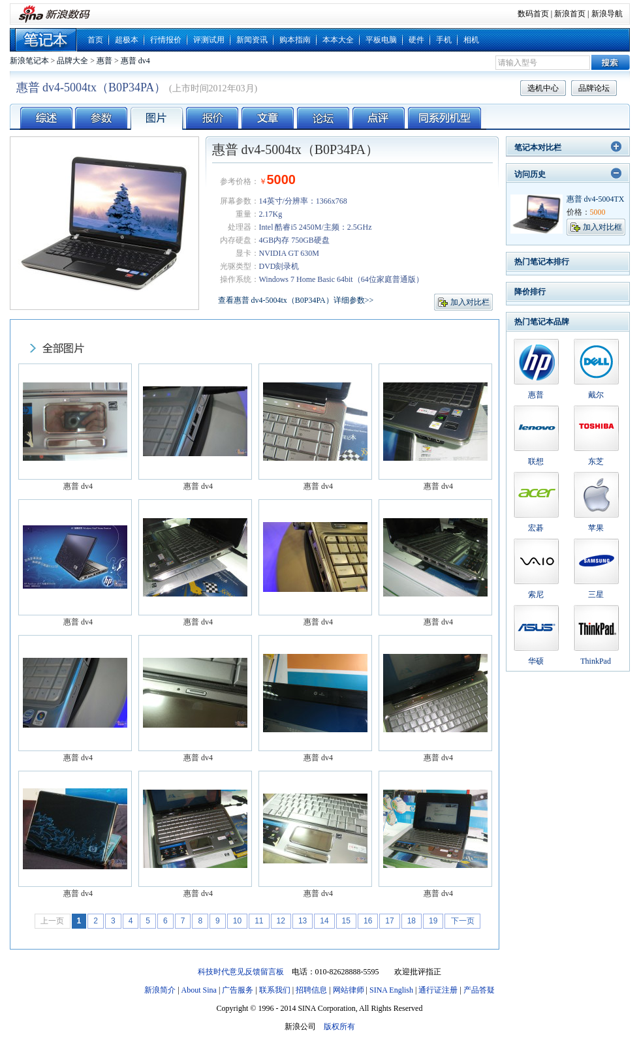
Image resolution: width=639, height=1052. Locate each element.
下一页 (463, 920)
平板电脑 (381, 39)
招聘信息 (311, 990)
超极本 (126, 39)
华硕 (536, 661)
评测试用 (209, 39)
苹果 (596, 528)
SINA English (391, 990)
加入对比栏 (470, 302)
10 (237, 920)
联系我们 (274, 990)
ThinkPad (595, 661)
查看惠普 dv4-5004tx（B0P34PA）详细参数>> (296, 300)
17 (389, 920)
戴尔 (596, 394)
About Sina (199, 990)
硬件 (416, 39)
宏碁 (536, 528)
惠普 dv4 (135, 60)
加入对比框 (602, 227)
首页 (95, 39)
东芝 (596, 461)
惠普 (104, 60)
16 (368, 920)
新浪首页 (569, 13)
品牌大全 (72, 60)
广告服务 (237, 990)
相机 (471, 39)
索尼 (536, 594)
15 (346, 920)
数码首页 (533, 13)
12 (281, 920)
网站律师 (348, 990)
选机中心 (543, 88)
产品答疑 (479, 990)
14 (324, 920)
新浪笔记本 (29, 60)
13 (302, 920)
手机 (444, 39)
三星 (596, 594)
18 (411, 920)
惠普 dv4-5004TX (596, 199)
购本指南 (295, 39)
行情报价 (165, 39)
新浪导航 (607, 13)
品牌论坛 (594, 88)
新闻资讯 (252, 39)
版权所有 (339, 1026)
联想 (536, 461)
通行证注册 (438, 990)
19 (433, 920)
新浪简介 (160, 990)
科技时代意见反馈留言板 (241, 971)
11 (259, 920)
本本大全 (338, 39)
